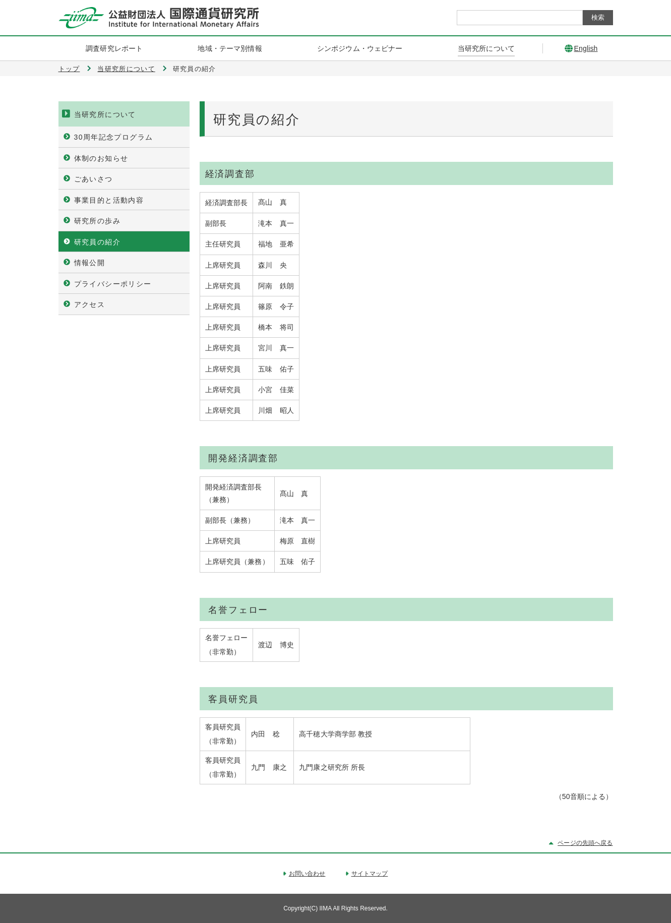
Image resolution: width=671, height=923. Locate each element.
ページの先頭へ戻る (585, 842)
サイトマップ (369, 873)
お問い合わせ (307, 873)
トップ (69, 69)
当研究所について (126, 69)
